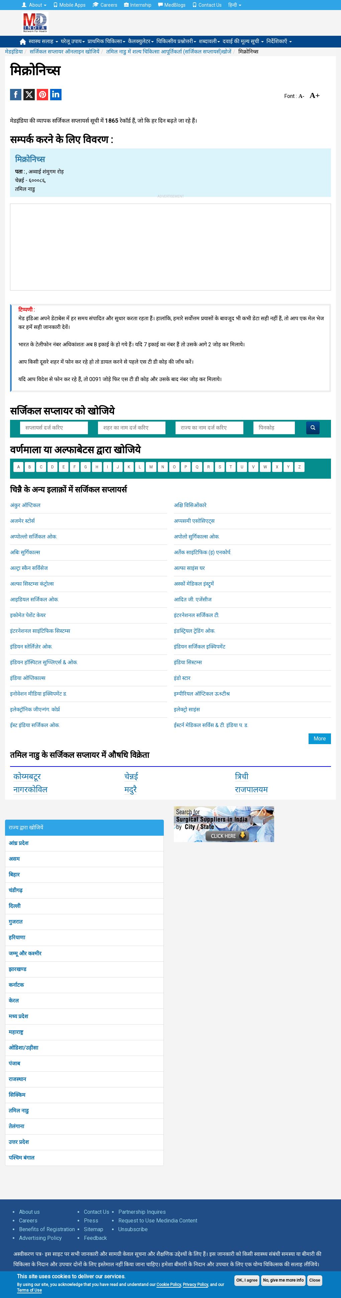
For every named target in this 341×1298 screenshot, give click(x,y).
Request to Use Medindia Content (157, 1220)
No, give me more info (283, 1280)
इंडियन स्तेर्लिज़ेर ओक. (31, 646)
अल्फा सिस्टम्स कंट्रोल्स (32, 584)
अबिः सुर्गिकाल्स (25, 552)
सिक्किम (17, 1095)
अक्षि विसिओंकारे (190, 505)
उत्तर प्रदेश (19, 1142)
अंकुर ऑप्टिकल (25, 505)
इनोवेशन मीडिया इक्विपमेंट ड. (38, 694)
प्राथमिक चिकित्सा (106, 41)
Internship (137, 5)
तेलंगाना (16, 1126)
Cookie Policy (168, 1284)
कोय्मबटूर (27, 776)
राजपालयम (251, 789)
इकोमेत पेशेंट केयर (28, 615)
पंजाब (14, 1063)
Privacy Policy (195, 1284)
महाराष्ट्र (16, 1032)
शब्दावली (209, 41)
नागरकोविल (30, 789)
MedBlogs (172, 5)
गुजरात (15, 922)
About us (29, 1212)
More (320, 738)
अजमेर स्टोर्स (22, 521)
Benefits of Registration (47, 1229)
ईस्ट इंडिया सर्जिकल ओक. (35, 725)
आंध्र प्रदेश (18, 843)
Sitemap (93, 1229)
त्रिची (241, 776)
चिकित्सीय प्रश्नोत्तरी (176, 41)
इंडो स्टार (182, 678)
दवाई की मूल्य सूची (243, 41)
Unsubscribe (133, 1229)
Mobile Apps (69, 5)
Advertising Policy (40, 1238)
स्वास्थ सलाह (43, 41)
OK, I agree (246, 1280)
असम (14, 859)
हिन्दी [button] (234, 5)
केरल (14, 1000)
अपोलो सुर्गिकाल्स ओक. (197, 537)
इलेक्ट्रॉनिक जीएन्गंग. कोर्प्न (35, 709)
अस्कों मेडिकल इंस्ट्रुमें (194, 584)
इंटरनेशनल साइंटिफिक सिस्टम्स (40, 631)
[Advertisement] (170, 245)
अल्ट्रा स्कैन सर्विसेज (29, 568)
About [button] (34, 5)
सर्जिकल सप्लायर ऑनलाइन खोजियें (64, 51)
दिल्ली (14, 906)
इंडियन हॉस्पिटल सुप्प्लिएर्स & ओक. (44, 662)
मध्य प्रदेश (18, 1016)
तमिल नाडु (19, 1110)
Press (91, 1220)
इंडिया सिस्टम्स (188, 662)
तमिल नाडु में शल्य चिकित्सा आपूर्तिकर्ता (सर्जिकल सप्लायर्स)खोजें (168, 51)
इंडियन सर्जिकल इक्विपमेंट (199, 646)
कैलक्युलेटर (141, 41)
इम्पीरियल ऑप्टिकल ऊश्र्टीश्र (202, 694)
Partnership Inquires (142, 1212)
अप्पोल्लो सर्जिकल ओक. (33, 537)
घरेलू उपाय (73, 41)
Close (314, 1280)
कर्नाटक (16, 985)
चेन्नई (131, 776)
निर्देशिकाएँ (279, 41)
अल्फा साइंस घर (189, 568)
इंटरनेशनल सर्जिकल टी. (196, 615)
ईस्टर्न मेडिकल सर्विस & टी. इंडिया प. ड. (211, 725)
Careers (104, 5)
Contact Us (207, 5)
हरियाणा (17, 937)
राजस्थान (17, 1079)
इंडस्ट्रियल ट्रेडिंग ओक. (194, 631)
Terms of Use (29, 1290)
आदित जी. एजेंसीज (193, 599)
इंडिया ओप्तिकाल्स (27, 678)
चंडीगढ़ (15, 890)
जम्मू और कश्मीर (25, 953)
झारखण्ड (17, 969)
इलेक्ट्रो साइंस (187, 709)
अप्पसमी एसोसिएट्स (194, 521)
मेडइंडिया (14, 51)
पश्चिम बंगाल (21, 1158)
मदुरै (130, 789)
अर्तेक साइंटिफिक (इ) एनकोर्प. (202, 552)
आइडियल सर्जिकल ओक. (34, 599)
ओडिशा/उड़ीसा (23, 1048)
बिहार (14, 874)
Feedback (95, 1238)
